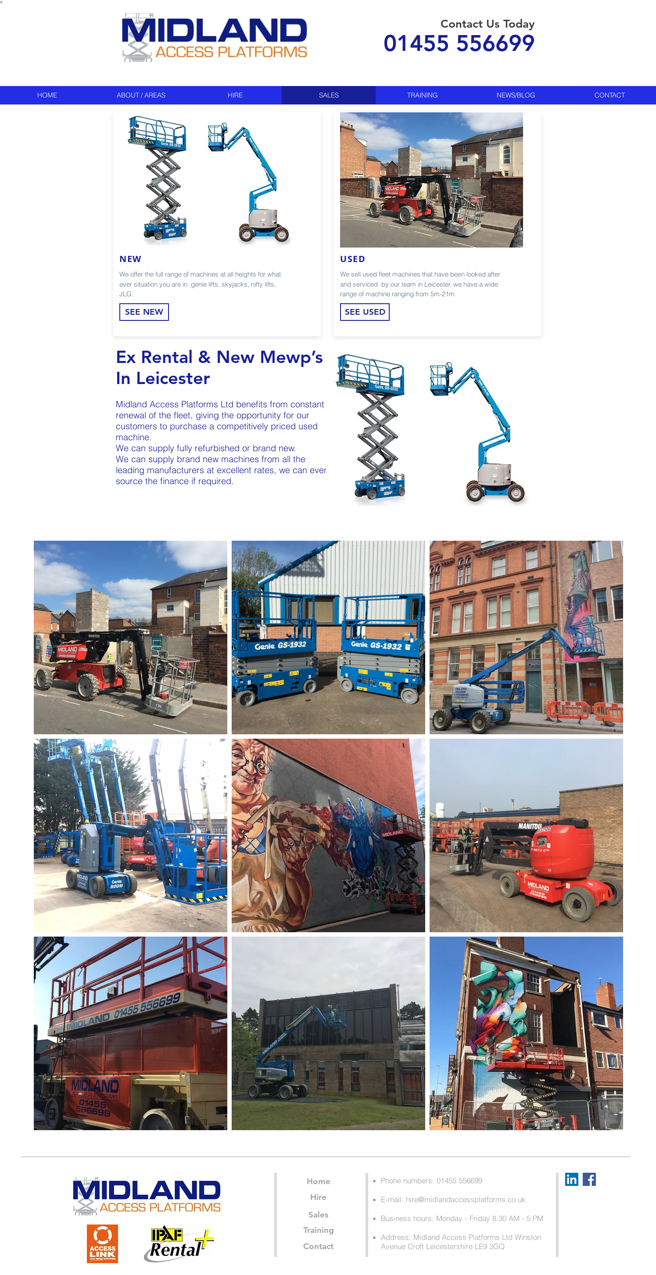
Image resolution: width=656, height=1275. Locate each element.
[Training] (318, 1230)
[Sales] (318, 1215)
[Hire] (318, 1197)
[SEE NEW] (144, 312)
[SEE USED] (365, 312)
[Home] (318, 1181)
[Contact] (318, 1246)
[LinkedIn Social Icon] (571, 1179)
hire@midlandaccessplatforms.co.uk (466, 1199)
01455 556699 (459, 43)
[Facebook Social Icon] (589, 1179)
